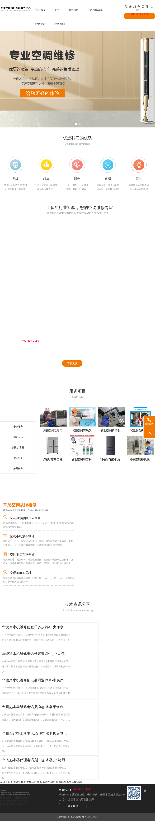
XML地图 (92, 816)
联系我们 (59, 24)
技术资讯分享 (95, 10)
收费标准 (40, 24)
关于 (57, 10)
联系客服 (73, 806)
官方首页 (40, 10)
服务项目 (73, 10)
